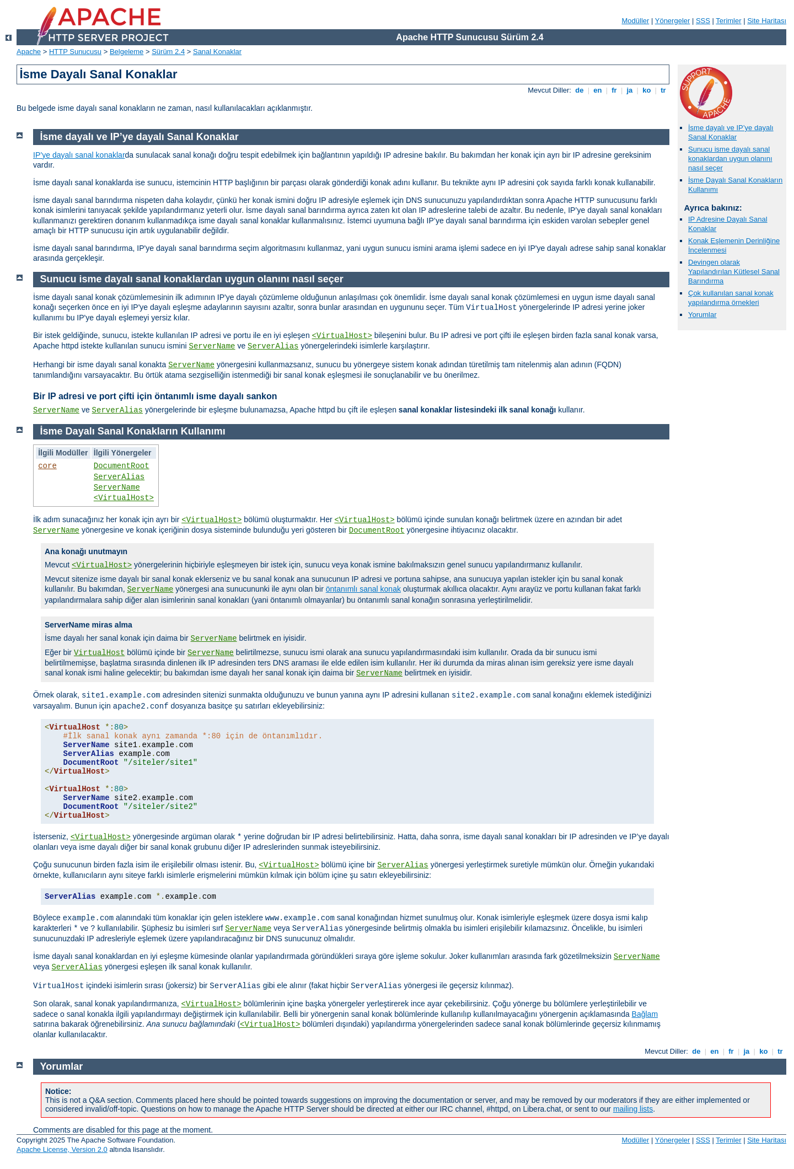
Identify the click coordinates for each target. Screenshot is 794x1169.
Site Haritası (766, 21)
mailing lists (633, 1108)
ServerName (212, 346)
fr (614, 90)
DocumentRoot (121, 466)
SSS (703, 21)
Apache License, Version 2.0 (62, 1149)
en (598, 90)
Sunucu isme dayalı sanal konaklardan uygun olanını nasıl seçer (730, 158)
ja (630, 90)
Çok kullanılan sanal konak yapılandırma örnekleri (731, 298)
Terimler (728, 21)
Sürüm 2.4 (168, 51)
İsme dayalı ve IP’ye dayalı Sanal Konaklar (731, 132)
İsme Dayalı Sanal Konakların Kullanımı (133, 431)
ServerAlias (273, 346)
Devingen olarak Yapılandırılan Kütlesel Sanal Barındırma (734, 271)
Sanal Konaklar (217, 51)
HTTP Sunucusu (75, 51)
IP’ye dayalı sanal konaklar (79, 155)
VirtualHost (99, 652)
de (579, 90)
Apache (29, 51)
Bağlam (645, 1014)
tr (663, 90)
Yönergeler (672, 21)
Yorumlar (702, 314)
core (47, 466)
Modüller (636, 21)
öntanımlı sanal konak (363, 588)
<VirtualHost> (342, 335)
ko (647, 90)
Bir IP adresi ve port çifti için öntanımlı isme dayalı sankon (155, 396)
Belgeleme (126, 51)
